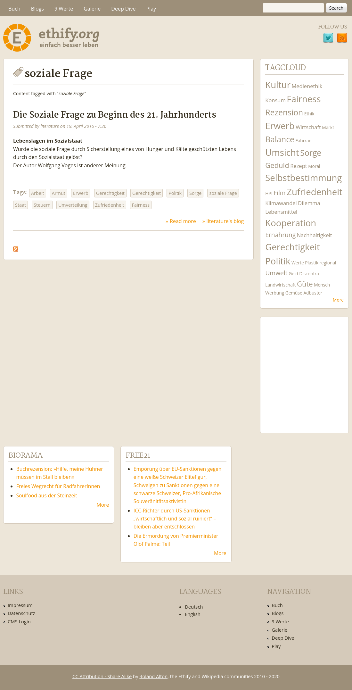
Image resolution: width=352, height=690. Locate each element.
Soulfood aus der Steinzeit (46, 495)
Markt (328, 127)
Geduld (277, 165)
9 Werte (63, 8)
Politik (175, 193)
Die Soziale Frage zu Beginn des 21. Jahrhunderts (114, 115)
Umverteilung (72, 205)
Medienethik (306, 86)
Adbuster (312, 293)
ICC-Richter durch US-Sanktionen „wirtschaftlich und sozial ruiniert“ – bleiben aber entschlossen (175, 518)
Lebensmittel (281, 211)
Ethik (309, 114)
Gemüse (293, 293)
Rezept (298, 166)
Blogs (37, 8)
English (193, 614)
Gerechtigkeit (110, 193)
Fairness (141, 205)
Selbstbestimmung (303, 178)
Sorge (195, 193)
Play (151, 8)
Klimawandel (281, 203)
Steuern (42, 205)
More (338, 300)
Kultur (278, 85)
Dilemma (309, 203)
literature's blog (225, 221)
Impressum (20, 605)
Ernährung (280, 234)
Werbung (274, 293)
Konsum (275, 100)
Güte (305, 283)
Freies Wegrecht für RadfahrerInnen (58, 486)
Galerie (92, 8)
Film (279, 192)
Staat (20, 205)
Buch (14, 8)
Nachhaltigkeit (314, 235)
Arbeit (37, 193)
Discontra (309, 273)
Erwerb (80, 193)
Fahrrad (304, 140)
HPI (268, 193)
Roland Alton (153, 676)
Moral (314, 166)
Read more (183, 221)
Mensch (322, 285)
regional (327, 263)
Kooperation (290, 223)
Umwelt (276, 273)
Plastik (311, 263)
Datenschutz (21, 613)
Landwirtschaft (280, 285)
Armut (58, 193)
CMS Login (19, 621)
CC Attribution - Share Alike (102, 676)
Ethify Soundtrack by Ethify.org (304, 370)
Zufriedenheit (109, 205)
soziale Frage (223, 193)
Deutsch (194, 606)
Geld (293, 273)
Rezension (284, 112)
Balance (279, 139)
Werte (297, 263)
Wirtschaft (308, 127)
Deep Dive (123, 8)
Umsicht (282, 152)
